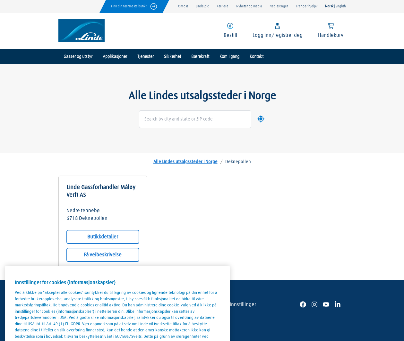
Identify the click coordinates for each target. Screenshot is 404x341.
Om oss (183, 6)
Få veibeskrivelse (103, 254)
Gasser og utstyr (78, 56)
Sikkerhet (172, 56)
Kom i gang (229, 56)
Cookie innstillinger (235, 304)
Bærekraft (200, 56)
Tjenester (145, 56)
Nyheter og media (249, 6)
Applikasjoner (115, 56)
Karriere (222, 6)
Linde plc (202, 6)
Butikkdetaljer (102, 236)
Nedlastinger (279, 6)
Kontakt (256, 56)
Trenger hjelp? (306, 6)
